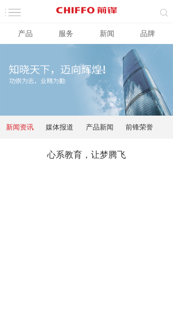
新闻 (107, 33)
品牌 (147, 33)
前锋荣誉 (139, 127)
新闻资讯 (20, 127)
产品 (25, 33)
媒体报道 (59, 127)
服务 (66, 33)
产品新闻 (99, 127)
